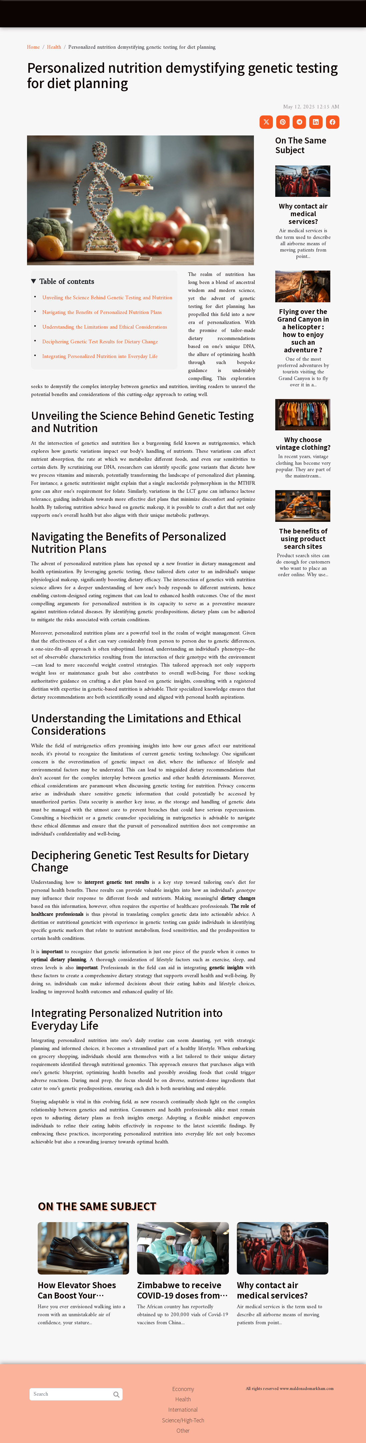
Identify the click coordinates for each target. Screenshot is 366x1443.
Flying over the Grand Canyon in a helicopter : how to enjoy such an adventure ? (303, 330)
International (183, 1409)
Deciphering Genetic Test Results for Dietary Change (100, 342)
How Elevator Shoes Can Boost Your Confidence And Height (83, 1295)
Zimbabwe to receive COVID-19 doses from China (179, 1295)
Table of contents (66, 282)
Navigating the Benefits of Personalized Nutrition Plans (102, 312)
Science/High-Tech (183, 1420)
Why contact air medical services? (303, 213)
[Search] (76, 1394)
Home (33, 47)
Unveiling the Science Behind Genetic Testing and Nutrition (107, 298)
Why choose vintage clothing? (303, 443)
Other (183, 1430)
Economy (183, 1389)
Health (54, 47)
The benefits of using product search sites (303, 538)
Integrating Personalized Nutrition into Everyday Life (99, 356)
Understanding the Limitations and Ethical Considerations (104, 327)
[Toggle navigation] (20, 14)
